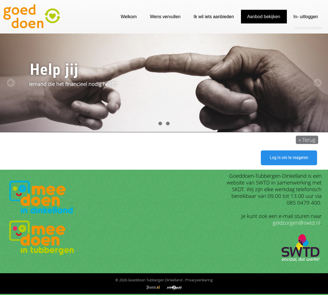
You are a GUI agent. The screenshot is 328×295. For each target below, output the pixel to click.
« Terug (307, 139)
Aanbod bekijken (263, 16)
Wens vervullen (165, 16)
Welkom (129, 16)
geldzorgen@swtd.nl (296, 222)
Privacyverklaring (199, 279)
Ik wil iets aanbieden (214, 16)
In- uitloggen (305, 16)
